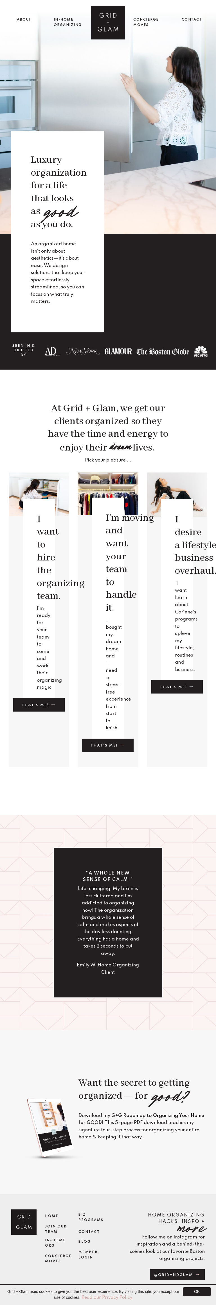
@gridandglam (174, 1275)
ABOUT (24, 19)
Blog (84, 1242)
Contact (89, 1232)
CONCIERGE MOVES (146, 22)
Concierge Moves (58, 1259)
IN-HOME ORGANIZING (68, 22)
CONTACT (192, 19)
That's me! (36, 705)
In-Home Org (55, 1243)
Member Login (88, 1255)
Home (51, 1216)
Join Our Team (56, 1229)
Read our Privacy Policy (107, 1297)
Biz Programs (91, 1217)
